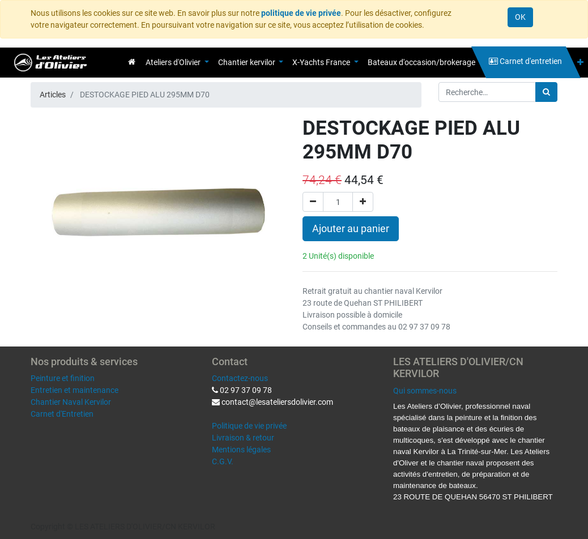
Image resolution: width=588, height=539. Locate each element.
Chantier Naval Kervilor (71, 402)
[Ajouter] (362, 202)
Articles (53, 94)
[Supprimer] (312, 202)
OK (520, 17)
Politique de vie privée (249, 425)
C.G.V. (222, 461)
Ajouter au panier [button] (350, 228)
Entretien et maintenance (74, 390)
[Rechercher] (546, 92)
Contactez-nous (240, 378)
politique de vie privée (301, 13)
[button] (580, 62)
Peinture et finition (63, 378)
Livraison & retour (243, 437)
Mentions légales (241, 449)
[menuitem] (131, 61)
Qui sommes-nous (425, 390)
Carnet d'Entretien (62, 413)
